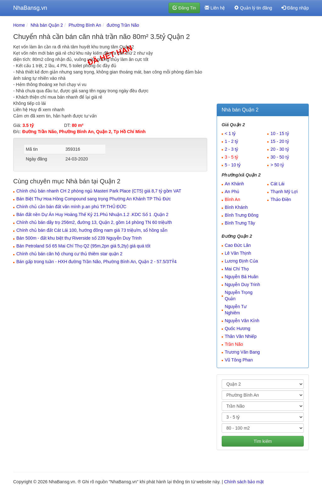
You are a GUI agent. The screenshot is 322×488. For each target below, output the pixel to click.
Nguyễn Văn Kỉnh (242, 320)
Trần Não (234, 344)
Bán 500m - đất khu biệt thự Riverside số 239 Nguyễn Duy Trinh (79, 238)
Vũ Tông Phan (239, 359)
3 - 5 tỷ (231, 157)
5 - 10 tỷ (233, 164)
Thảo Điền (280, 199)
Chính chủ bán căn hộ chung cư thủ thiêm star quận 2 (69, 253)
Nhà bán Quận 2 (47, 25)
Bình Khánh (236, 207)
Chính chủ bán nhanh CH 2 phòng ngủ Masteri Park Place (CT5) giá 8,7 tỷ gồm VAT (98, 190)
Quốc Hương (237, 328)
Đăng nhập (295, 7)
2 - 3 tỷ (231, 149)
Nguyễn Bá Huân (241, 276)
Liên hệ (215, 7)
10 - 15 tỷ (279, 133)
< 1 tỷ (230, 133)
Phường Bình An (85, 25)
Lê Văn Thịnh (238, 253)
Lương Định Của (241, 260)
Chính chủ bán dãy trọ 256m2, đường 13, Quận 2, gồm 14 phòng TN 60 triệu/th (94, 222)
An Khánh (234, 183)
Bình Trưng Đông (241, 215)
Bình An (232, 199)
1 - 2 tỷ (231, 141)
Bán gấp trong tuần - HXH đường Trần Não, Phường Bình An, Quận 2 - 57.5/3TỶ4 (96, 261)
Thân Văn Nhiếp (241, 336)
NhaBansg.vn (30, 8)
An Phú (232, 191)
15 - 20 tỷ (279, 141)
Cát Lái (277, 183)
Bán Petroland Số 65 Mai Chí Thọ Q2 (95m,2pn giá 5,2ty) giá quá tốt (83, 245)
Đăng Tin (184, 7)
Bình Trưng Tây (240, 222)
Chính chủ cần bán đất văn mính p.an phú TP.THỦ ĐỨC (71, 206)
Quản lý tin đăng (253, 7)
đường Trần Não (123, 25)
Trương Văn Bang (242, 352)
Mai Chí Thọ (237, 268)
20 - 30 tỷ (279, 149)
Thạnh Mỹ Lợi (283, 191)
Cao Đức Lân (238, 245)
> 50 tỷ (277, 164)
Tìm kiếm (262, 441)
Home (19, 25)
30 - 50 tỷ (279, 157)
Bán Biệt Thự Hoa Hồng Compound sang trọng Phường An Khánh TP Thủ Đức (93, 198)
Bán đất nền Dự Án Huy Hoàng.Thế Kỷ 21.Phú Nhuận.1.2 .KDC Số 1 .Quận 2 (92, 214)
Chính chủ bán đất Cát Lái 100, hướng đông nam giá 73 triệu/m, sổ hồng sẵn (91, 230)
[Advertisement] (263, 61)
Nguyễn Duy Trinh (242, 284)
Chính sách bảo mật (244, 481)
